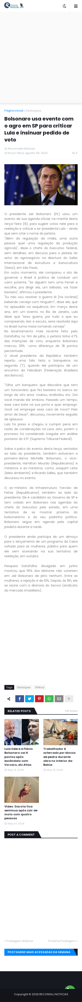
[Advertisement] (41, 57)
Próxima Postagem (61, 941)
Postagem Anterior (20, 941)
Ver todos (71, 711)
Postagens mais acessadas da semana (39, 952)
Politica (39, 687)
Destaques (33, 111)
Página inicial (13, 111)
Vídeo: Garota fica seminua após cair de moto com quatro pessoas (20, 813)
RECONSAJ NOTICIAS (53, 994)
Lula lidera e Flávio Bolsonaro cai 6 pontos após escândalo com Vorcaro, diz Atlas (18, 757)
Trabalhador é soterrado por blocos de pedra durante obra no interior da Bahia (59, 757)
